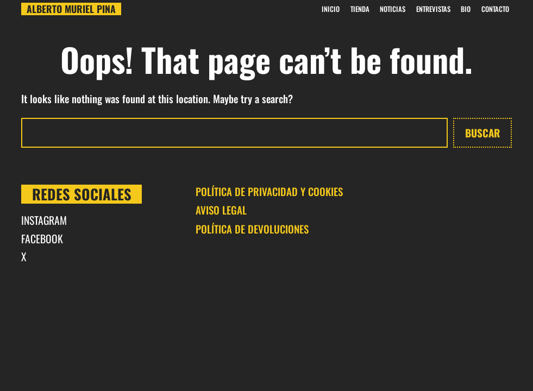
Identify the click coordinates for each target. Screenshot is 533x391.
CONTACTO (495, 9)
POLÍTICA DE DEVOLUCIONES (252, 228)
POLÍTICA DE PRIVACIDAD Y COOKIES (269, 191)
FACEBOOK (42, 239)
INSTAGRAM (44, 220)
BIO (466, 9)
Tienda (359, 9)
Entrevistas (433, 9)
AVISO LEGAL (221, 209)
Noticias (392, 9)
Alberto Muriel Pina (71, 9)
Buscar (482, 132)
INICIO (331, 9)
